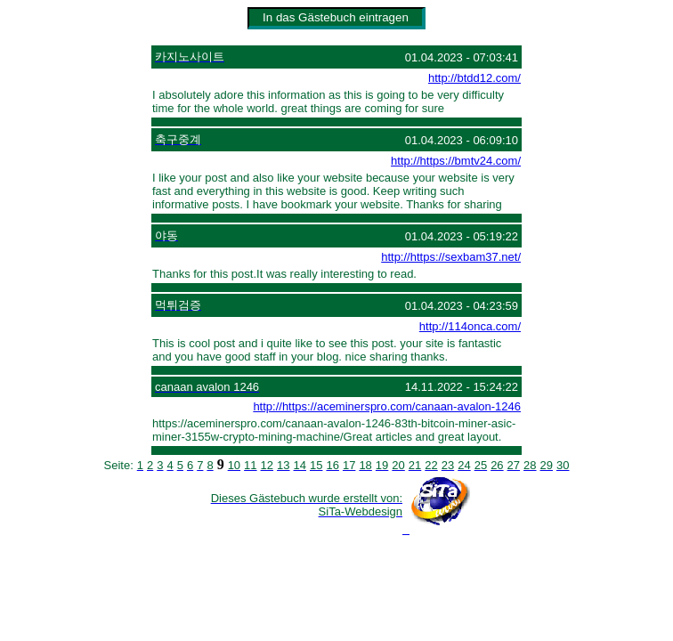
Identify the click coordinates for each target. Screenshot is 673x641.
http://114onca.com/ (470, 326)
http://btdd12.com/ (474, 78)
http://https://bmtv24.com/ (456, 160)
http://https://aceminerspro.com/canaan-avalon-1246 (387, 406)
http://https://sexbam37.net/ (451, 257)
